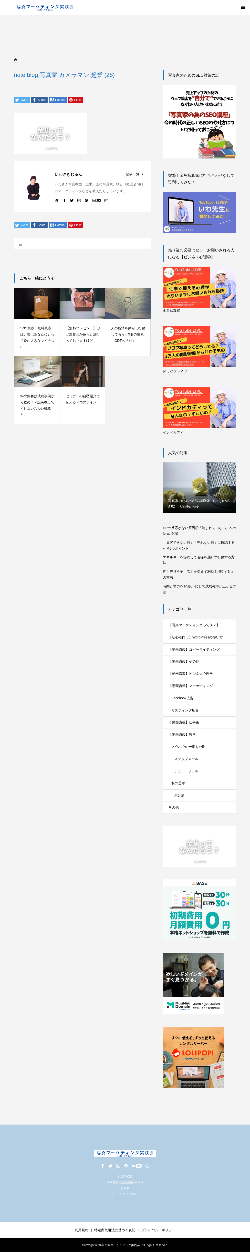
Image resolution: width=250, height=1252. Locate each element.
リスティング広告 (185, 710)
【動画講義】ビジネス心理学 (190, 674)
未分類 (179, 795)
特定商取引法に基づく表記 (114, 1230)
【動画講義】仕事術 (183, 722)
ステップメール (186, 759)
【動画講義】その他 (183, 661)
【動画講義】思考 (182, 734)
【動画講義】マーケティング (190, 686)
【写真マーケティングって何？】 (194, 625)
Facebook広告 (182, 698)
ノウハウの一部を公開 (188, 747)
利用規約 (81, 1230)
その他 (173, 807)
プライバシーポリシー (158, 1230)
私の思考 (178, 783)
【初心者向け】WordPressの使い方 (195, 637)
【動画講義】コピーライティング (194, 649)
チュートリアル (186, 771)
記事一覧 (132, 174)
